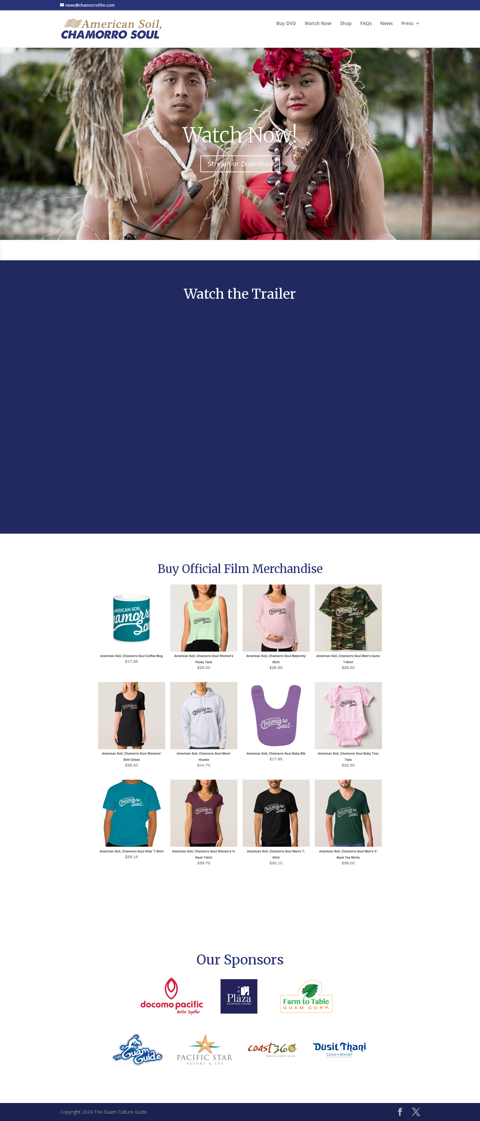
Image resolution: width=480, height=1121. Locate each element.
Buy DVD (286, 23)
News (386, 23)
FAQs (366, 23)
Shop (346, 23)
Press (407, 23)
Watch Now (318, 23)
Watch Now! (240, 135)
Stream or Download (240, 163)
